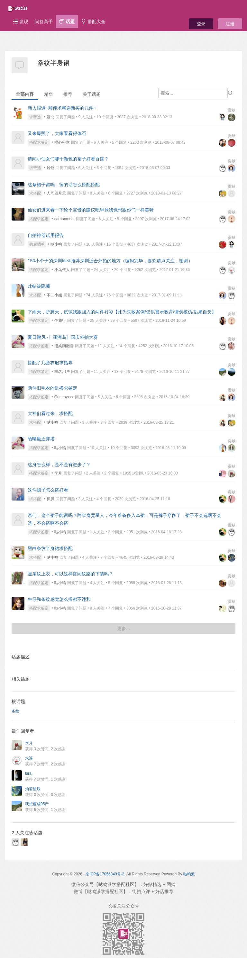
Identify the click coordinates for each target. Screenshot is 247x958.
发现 (20, 21)
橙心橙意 (62, 142)
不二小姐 (54, 295)
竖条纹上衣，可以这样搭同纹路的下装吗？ (70, 573)
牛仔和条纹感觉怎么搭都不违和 (59, 599)
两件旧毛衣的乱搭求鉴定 (52, 388)
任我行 (60, 320)
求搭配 (35, 193)
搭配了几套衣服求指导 (50, 362)
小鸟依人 (62, 269)
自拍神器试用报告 (46, 235)
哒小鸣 (56, 244)
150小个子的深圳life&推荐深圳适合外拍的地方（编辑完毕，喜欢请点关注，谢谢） (110, 260)
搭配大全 (93, 21)
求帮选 (35, 117)
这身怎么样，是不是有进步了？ (59, 464)
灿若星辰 (33, 789)
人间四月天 (56, 193)
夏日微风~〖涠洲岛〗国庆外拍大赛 (63, 337)
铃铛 (50, 168)
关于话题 (92, 94)
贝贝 (50, 499)
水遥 (29, 758)
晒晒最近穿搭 (41, 438)
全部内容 (25, 94)
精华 (48, 94)
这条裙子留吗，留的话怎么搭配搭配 (64, 184)
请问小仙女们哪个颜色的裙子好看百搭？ (68, 158)
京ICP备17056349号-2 (105, 874)
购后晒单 (37, 244)
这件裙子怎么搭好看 (48, 490)
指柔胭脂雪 (64, 346)
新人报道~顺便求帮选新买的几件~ (62, 108)
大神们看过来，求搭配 (50, 413)
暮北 (50, 117)
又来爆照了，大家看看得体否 (57, 133)
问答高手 (44, 21)
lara (28, 773)
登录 (201, 23)
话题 (67, 21)
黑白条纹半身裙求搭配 (50, 548)
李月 (58, 473)
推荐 (67, 94)
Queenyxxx (64, 397)
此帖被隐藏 (39, 286)
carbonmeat (64, 219)
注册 (229, 23)
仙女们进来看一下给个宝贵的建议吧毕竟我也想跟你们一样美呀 (91, 209)
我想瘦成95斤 (37, 804)
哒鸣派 (189, 874)
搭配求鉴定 (39, 142)
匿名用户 (62, 371)
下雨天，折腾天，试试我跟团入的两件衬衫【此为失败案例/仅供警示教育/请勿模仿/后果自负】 (122, 311)
